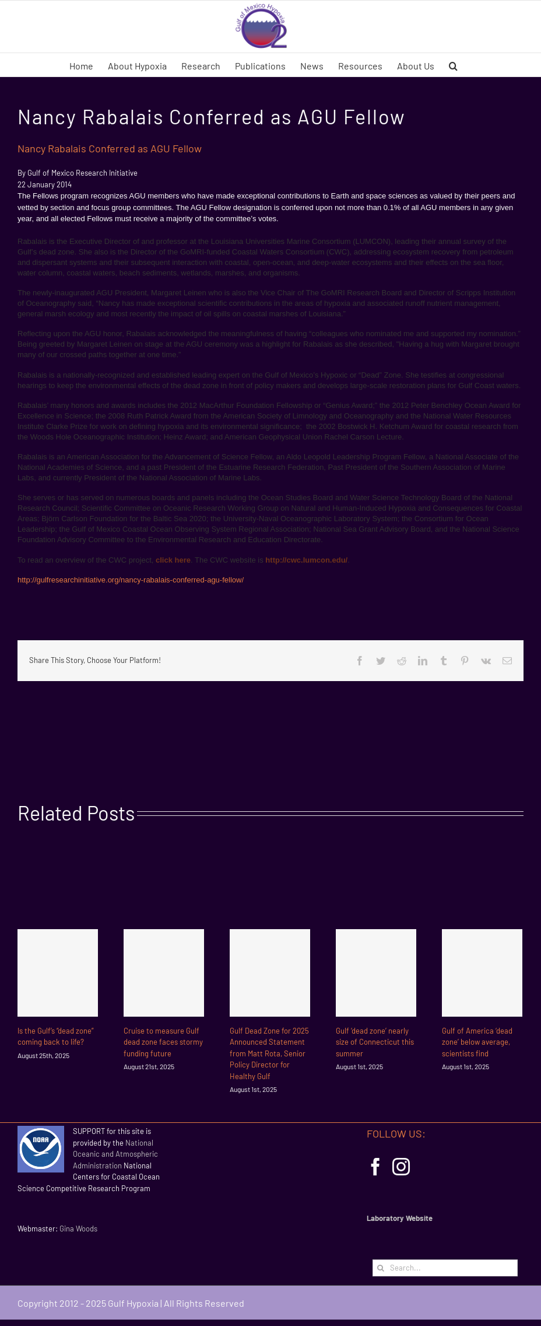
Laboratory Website (400, 1218)
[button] (453, 64)
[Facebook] (375, 1166)
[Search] (381, 1267)
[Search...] (445, 1267)
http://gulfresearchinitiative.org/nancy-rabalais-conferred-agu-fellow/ (130, 579)
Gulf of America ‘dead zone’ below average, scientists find (477, 1042)
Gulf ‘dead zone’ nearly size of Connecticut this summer (375, 1042)
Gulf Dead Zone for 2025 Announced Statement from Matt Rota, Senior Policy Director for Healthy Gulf (269, 1053)
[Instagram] (401, 1166)
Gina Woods (78, 1228)
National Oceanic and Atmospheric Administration (115, 1154)
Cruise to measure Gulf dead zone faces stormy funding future (163, 1042)
